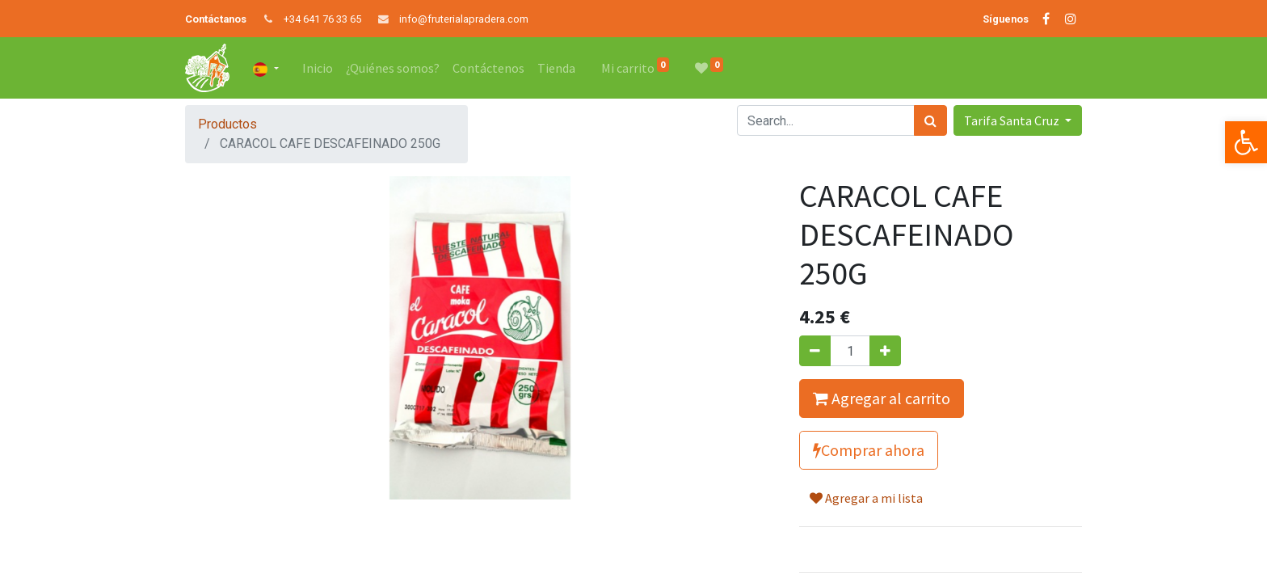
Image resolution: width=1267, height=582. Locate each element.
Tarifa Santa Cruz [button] (1013, 120)
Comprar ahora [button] (868, 450)
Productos (227, 124)
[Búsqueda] (930, 120)
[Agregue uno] (885, 350)
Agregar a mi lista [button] (866, 498)
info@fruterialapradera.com (463, 19)
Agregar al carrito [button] (881, 398)
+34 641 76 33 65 (322, 19)
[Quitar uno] (815, 350)
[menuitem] (317, 68)
